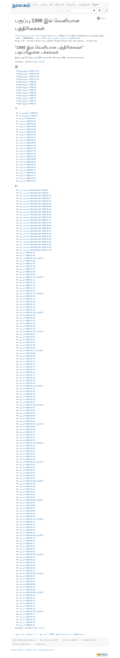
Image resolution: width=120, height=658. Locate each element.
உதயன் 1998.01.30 (26, 329)
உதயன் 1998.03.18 (26, 454)
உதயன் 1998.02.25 (26, 397)
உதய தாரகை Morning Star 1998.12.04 (34, 247)
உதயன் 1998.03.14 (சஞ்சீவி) (30, 443)
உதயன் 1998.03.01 (26, 407)
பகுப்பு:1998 (41, 38)
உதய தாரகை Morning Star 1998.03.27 (34, 198)
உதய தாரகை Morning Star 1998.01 (33, 190)
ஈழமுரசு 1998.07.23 (27, 154)
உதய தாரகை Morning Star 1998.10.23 (34, 239)
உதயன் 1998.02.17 (26, 375)
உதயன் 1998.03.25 (26, 473)
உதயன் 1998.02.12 (26, 364)
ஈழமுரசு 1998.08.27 (27, 164)
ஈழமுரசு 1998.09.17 (27, 170)
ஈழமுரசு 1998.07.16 (27, 151)
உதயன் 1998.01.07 (26, 269)
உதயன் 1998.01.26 (26, 318)
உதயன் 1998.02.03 (26, 340)
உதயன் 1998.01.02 (26, 255)
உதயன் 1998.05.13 (26, 603)
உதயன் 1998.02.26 (26, 399)
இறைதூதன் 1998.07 (27, 90)
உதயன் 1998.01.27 (26, 320)
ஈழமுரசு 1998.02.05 (27, 121)
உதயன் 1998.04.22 (26, 546)
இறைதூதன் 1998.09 (27, 95)
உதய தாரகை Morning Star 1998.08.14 (34, 225)
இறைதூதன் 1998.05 (27, 84)
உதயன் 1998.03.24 (26, 470)
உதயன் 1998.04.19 (26, 538)
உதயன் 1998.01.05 (26, 263)
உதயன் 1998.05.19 (26, 619)
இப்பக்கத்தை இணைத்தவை (24, 640)
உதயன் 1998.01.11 (26, 280)
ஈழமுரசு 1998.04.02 (27, 126)
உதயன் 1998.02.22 (26, 388)
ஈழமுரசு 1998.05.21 (27, 140)
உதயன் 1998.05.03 (26, 576)
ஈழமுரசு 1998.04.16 (27, 132)
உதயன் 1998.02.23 (26, 391)
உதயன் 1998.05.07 (26, 587)
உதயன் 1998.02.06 (26, 348)
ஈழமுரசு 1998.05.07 (27, 135)
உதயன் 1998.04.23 (26, 549)
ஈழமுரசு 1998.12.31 (27, 181)
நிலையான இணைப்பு (22, 644)
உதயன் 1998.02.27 (26, 402)
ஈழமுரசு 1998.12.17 (27, 175)
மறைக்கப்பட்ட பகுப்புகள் (36, 634)
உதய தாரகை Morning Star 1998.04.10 (34, 201)
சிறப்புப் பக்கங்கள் (70, 640)
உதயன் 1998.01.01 (26, 253)
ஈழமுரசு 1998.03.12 (27, 124)
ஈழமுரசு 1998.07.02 (27, 145)
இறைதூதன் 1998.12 (27, 103)
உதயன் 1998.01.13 (26, 285)
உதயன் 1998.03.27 (26, 478)
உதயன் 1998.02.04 (26, 342)
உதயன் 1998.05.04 (26, 579)
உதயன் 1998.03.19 (26, 456)
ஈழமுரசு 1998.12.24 (27, 178)
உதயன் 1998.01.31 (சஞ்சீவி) (30, 331)
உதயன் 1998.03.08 (26, 426)
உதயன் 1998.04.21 (26, 543)
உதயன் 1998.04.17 (26, 532)
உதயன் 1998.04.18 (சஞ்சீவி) (30, 535)
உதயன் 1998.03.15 (26, 446)
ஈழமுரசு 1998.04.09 (27, 129)
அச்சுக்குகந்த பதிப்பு (90, 640)
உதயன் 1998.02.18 (26, 378)
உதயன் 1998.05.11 (26, 598)
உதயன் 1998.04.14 (26, 527)
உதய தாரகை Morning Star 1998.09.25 (34, 234)
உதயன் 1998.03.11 (26, 435)
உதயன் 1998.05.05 (26, 581)
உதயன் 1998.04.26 (26, 557)
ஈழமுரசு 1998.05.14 (27, 137)
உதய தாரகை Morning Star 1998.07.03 (34, 217)
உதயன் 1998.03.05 (26, 418)
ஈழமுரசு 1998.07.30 (27, 156)
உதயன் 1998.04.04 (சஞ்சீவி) (30, 500)
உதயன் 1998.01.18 (26, 296)
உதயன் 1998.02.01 (26, 334)
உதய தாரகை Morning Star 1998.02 (33, 193)
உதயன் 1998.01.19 (26, 299)
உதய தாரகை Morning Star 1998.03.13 (34, 195)
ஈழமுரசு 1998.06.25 (27, 143)
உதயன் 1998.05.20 (26, 622)
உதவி (103, 18)
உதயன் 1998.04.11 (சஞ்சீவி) (30, 519)
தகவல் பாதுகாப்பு (17, 650)
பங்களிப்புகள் (32, 36)
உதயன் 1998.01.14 (26, 288)
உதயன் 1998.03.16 (26, 448)
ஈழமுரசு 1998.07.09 (27, 148)
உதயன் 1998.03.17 (26, 451)
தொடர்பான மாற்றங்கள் (49, 640)
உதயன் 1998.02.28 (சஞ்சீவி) (30, 405)
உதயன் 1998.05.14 (26, 606)
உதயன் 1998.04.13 (26, 524)
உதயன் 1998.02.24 (26, 394)
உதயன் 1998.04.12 (26, 522)
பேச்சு (23, 36)
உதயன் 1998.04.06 (26, 505)
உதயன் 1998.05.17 (26, 614)
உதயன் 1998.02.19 (26, 380)
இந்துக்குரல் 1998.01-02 (28, 71)
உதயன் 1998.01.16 (26, 291)
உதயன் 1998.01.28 (26, 323)
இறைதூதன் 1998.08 (27, 93)
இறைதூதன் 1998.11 (27, 101)
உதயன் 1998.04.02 (26, 494)
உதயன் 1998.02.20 (26, 383)
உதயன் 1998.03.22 (26, 465)
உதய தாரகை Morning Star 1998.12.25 (34, 250)
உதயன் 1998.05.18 (26, 617)
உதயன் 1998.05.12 (26, 600)
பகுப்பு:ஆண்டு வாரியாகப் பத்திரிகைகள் (62, 38)
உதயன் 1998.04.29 (26, 565)
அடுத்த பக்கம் (37, 61)
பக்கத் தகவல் (40, 644)
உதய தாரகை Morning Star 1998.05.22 (34, 209)
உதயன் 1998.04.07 (26, 508)
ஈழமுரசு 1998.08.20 (27, 162)
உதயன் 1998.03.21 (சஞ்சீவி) (30, 462)
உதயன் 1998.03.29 (26, 484)
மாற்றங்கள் (71, 5)
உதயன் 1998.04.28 (26, 562)
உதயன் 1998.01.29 (26, 326)
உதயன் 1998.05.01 (26, 571)
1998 (51, 634)
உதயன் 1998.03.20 (26, 459)
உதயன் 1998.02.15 (26, 369)
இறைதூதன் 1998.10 (27, 98)
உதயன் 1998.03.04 (26, 416)
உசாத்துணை (84, 5)
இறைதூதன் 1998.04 (27, 82)
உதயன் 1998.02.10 (26, 359)
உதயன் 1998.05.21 (26, 625)
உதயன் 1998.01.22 (26, 307)
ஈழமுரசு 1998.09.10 (27, 167)
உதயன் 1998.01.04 (26, 261)
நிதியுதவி (59, 5)
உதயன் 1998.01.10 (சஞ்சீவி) (30, 277)
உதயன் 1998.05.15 (26, 609)
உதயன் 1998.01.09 (26, 274)
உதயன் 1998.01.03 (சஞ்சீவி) (30, 258)
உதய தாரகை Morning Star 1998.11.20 (34, 244)
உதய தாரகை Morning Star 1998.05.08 (34, 206)
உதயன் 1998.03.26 (26, 475)
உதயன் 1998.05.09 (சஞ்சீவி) (30, 592)
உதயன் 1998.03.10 (26, 432)
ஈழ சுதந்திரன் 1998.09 (27, 113)
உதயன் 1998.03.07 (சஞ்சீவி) (30, 424)
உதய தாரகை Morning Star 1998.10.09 (34, 236)
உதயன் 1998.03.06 (26, 421)
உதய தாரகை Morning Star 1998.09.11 (34, 231)
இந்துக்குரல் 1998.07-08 (28, 76)
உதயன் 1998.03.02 (26, 410)
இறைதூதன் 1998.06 (27, 87)
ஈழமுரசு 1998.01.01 (27, 118)
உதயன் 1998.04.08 (26, 511)
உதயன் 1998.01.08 (26, 272)
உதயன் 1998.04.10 (26, 516)
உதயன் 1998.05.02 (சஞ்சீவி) (30, 573)
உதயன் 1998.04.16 (26, 530)
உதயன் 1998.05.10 (26, 595)
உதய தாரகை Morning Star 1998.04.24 (34, 204)
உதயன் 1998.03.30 (26, 486)
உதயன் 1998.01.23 (26, 310)
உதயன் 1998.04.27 (26, 560)
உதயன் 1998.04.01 (26, 492)
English (95, 5)
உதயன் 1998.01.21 (26, 304)
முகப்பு (36, 5)
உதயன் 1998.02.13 (26, 367)
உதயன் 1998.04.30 (26, 568)
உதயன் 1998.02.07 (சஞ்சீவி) (30, 350)
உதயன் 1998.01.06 (26, 266)
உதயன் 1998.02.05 (26, 345)
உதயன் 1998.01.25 (26, 315)
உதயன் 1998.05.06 (26, 584)
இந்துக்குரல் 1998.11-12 (28, 79)
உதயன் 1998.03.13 (26, 440)
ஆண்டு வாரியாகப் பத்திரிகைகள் (69, 634)
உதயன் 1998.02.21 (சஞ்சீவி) (30, 386)
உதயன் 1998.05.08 (26, 590)
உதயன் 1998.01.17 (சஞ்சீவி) (30, 293)
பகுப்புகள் (19, 634)
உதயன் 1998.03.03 (26, 413)
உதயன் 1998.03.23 (26, 467)
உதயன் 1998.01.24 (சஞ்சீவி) (30, 312)
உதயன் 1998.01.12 (26, 282)
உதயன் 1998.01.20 (26, 301)
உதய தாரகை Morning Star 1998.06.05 (34, 212)
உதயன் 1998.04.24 (26, 552)
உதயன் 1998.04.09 (26, 513)
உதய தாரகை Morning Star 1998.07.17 (34, 220)
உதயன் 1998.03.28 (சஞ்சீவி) (30, 481)
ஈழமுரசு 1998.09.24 (27, 173)
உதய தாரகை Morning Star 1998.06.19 (34, 214)
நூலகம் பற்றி (47, 5)
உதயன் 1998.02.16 (26, 372)
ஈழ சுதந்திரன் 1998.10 (27, 116)
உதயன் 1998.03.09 (26, 429)
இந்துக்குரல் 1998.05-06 (28, 74)
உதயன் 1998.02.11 (26, 361)
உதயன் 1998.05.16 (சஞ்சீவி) (30, 611)
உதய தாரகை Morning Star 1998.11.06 (34, 242)
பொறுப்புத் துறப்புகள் (46, 650)
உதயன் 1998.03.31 (26, 489)
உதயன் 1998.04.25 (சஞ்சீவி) (30, 554)
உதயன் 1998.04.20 (26, 541)
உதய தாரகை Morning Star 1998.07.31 (34, 223)
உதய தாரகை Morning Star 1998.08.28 (34, 228)
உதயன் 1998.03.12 (26, 437)
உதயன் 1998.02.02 (26, 337)
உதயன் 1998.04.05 (26, 503)
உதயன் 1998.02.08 (26, 353)
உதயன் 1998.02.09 (26, 356)
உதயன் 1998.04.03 (26, 497)
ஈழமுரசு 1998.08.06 (27, 159)
